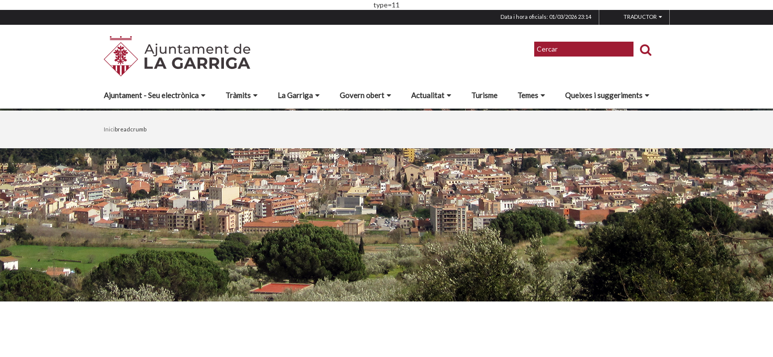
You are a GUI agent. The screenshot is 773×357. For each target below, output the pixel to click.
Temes (531, 95)
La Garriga (299, 95)
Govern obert (365, 95)
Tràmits (241, 95)
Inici (109, 129)
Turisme (484, 95)
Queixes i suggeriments (607, 95)
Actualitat (431, 95)
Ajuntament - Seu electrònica (155, 95)
